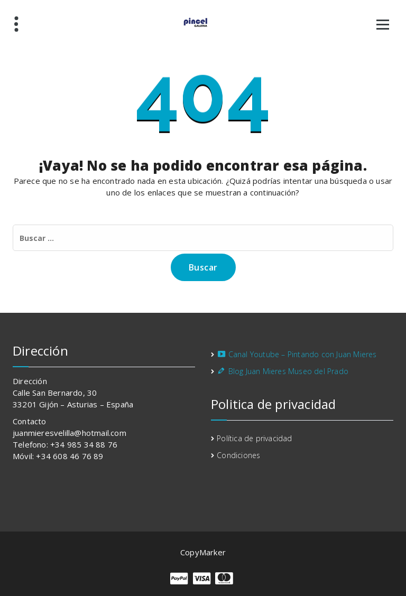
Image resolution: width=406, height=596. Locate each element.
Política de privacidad (254, 438)
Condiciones (238, 455)
